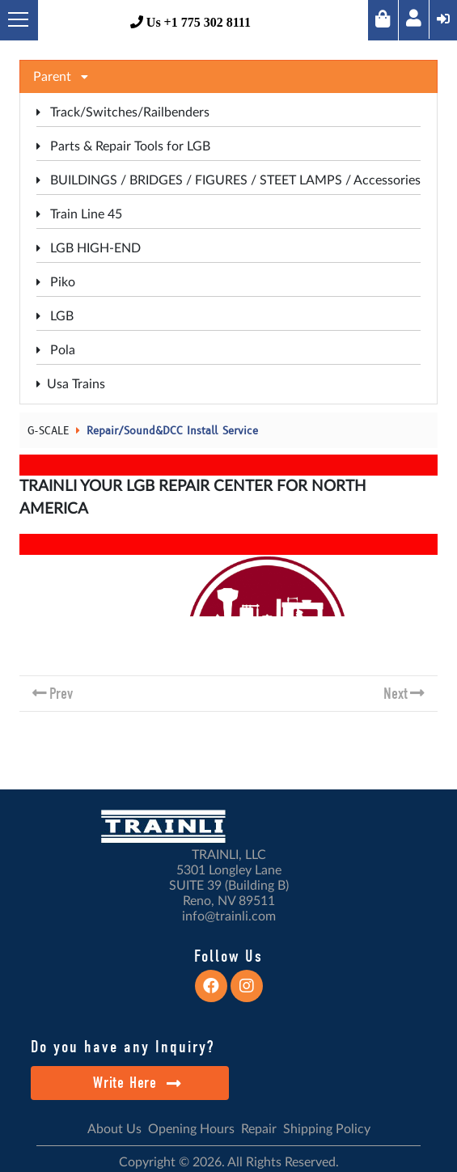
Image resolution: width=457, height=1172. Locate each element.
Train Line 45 (79, 214)
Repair (259, 1129)
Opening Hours (191, 1129)
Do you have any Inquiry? (122, 1046)
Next (395, 693)
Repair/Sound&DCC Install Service (172, 431)
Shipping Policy (326, 1129)
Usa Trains (70, 384)
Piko (55, 282)
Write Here (137, 1082)
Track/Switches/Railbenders (122, 112)
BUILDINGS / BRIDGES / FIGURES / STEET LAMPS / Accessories (228, 180)
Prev (61, 693)
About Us (114, 1129)
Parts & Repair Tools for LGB (123, 146)
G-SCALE (49, 431)
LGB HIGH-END (88, 248)
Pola (55, 350)
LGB (55, 316)
